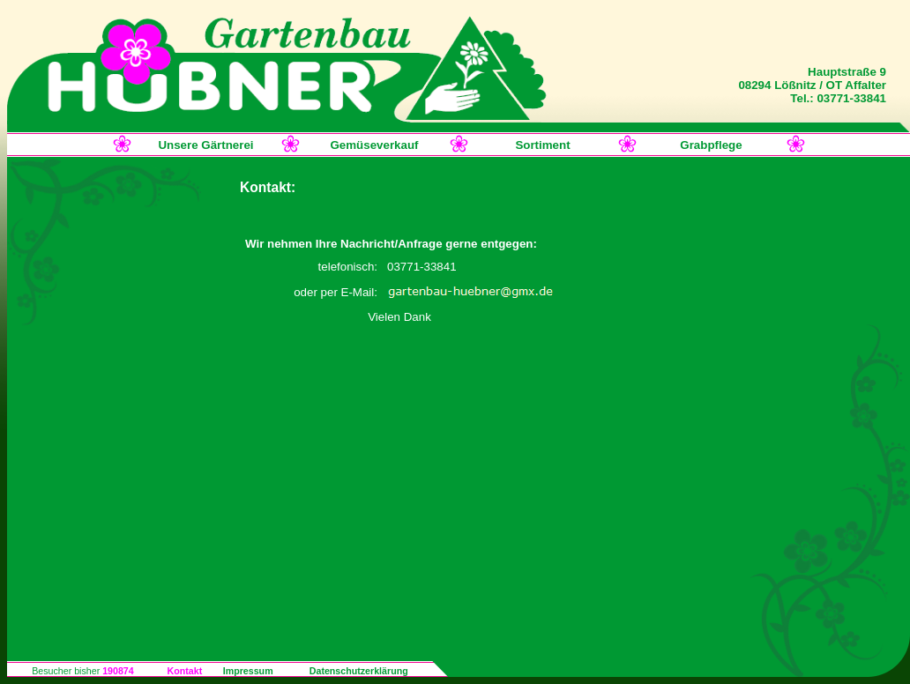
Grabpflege (711, 145)
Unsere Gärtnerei (205, 145)
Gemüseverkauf (374, 145)
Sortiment (542, 145)
